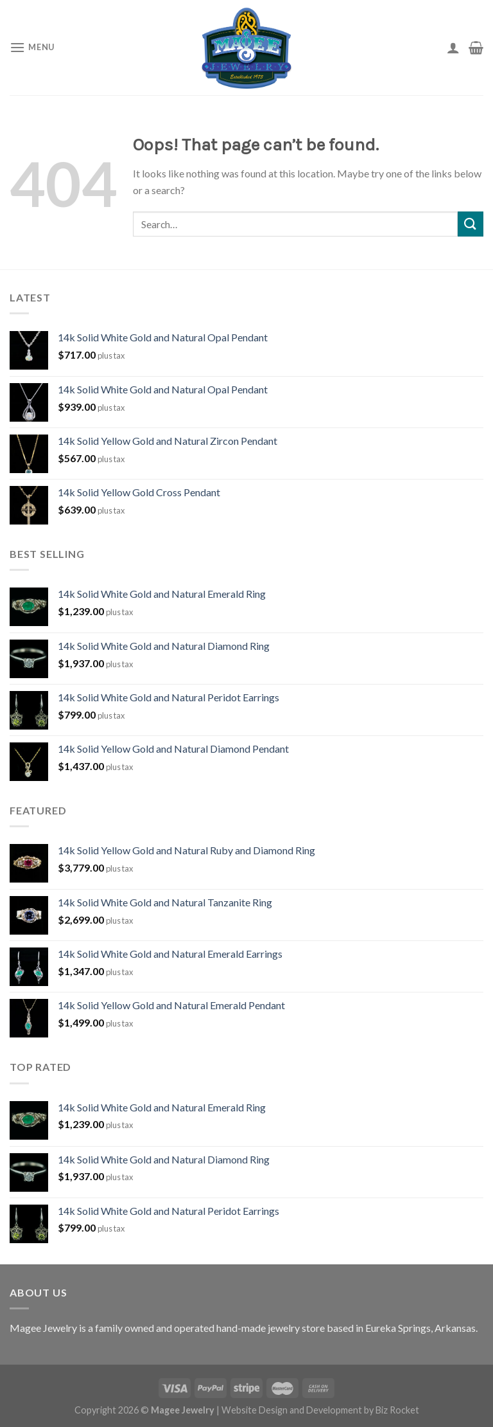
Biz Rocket (397, 1410)
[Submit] (470, 224)
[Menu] (32, 47)
